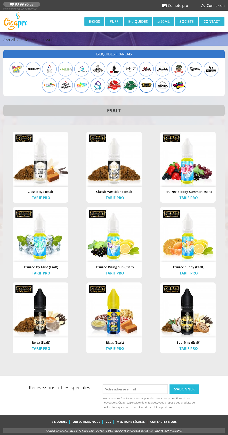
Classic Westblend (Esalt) (114, 192)
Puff (114, 21)
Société (186, 21)
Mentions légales (131, 422)
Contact (211, 21)
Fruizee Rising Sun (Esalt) (115, 267)
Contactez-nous (163, 422)
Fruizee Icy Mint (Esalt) (41, 267)
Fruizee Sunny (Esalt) (188, 267)
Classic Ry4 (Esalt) (41, 192)
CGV (108, 422)
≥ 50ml (164, 21)
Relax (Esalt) (41, 342)
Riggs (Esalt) (115, 342)
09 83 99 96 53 (21, 4)
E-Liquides (138, 21)
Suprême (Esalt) (188, 342)
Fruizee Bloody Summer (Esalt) (189, 192)
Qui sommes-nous (86, 422)
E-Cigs (94, 21)
